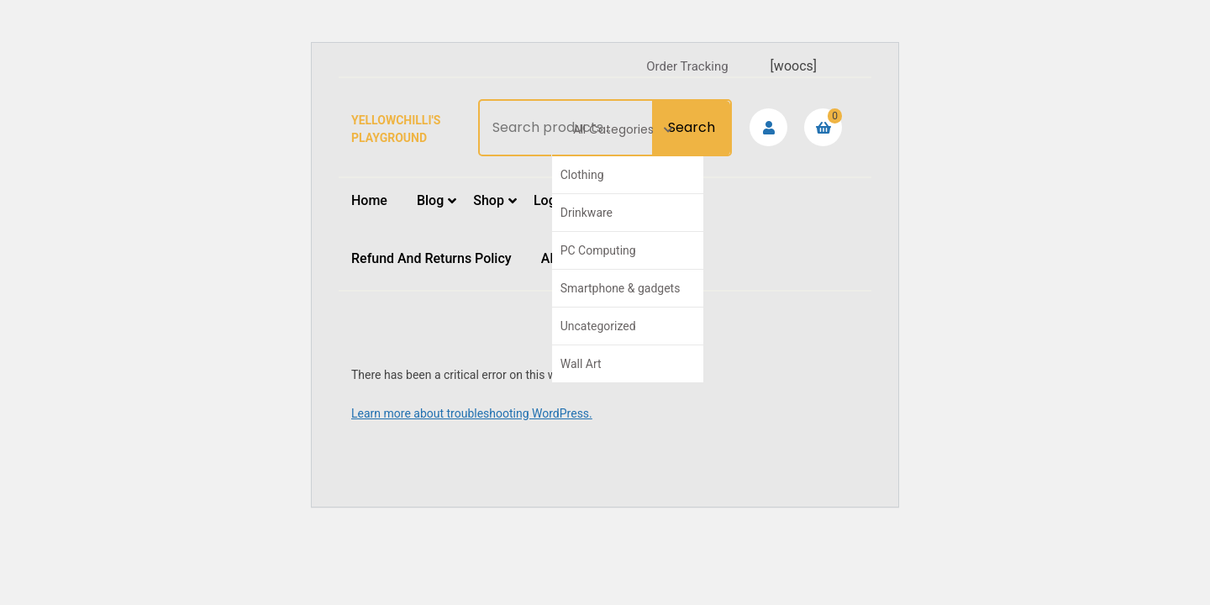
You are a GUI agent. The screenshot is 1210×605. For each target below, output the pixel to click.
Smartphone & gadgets (620, 288)
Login (550, 200)
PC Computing (598, 250)
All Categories (623, 129)
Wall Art (581, 364)
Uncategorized (598, 326)
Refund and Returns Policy (431, 258)
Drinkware (586, 212)
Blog (430, 200)
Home (369, 200)
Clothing (582, 175)
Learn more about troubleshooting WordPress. (471, 413)
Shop (488, 200)
